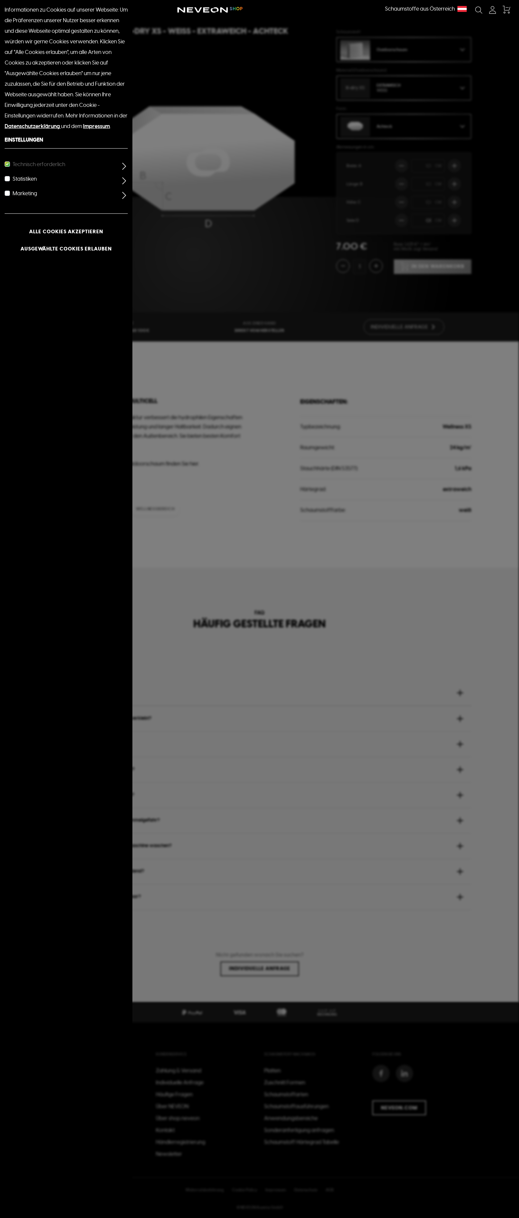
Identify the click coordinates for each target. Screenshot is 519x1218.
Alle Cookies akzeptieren (66, 231)
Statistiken (25, 179)
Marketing (25, 193)
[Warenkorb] (505, 10)
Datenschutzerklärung (33, 126)
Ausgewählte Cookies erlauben (66, 249)
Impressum (96, 126)
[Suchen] (479, 10)
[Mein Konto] (492, 10)
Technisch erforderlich (39, 164)
